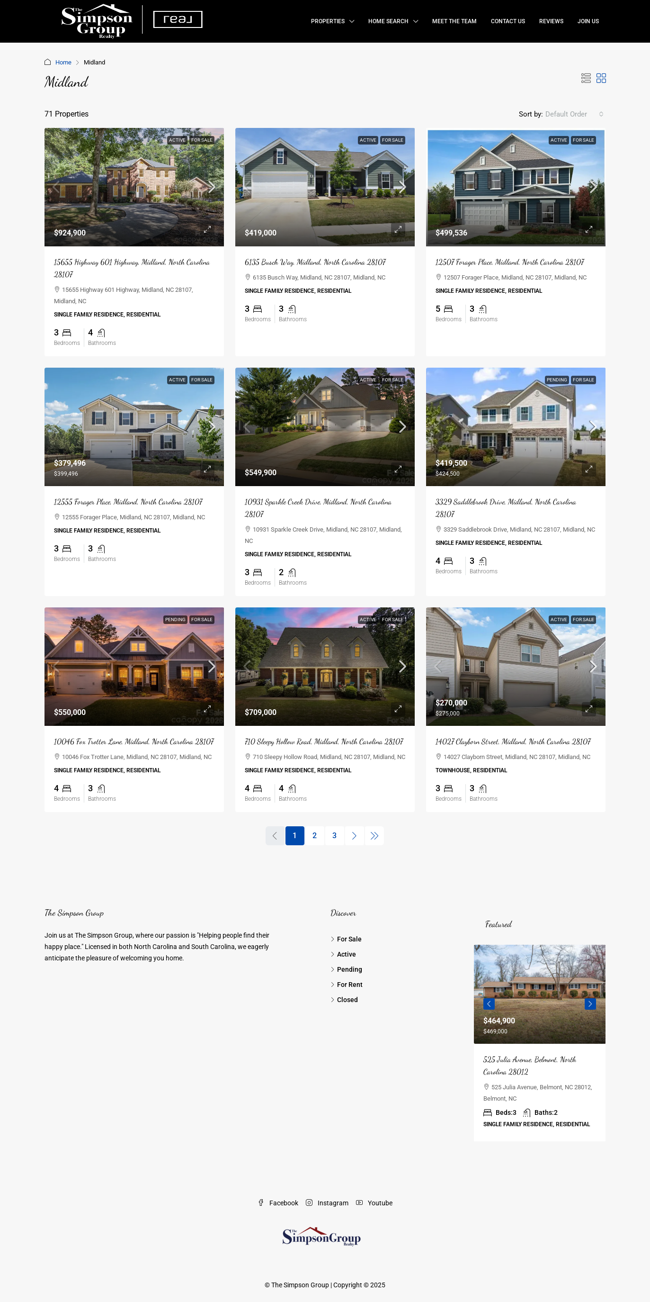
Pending (557, 379)
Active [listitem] (343, 954)
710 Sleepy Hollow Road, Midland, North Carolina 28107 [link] (324, 741)
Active (177, 140)
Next (590, 1004)
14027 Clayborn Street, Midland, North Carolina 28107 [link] (513, 741)
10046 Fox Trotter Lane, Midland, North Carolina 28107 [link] (134, 741)
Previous (489, 1004)
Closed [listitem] (344, 1000)
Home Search (388, 21)
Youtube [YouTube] (374, 1203)
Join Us (588, 21)
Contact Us (508, 21)
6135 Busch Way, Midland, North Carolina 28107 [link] (315, 261)
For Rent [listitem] (346, 984)
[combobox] (574, 114)
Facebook (278, 1203)
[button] (586, 78)
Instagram (327, 1203)
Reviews (551, 21)
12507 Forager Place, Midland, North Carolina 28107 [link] (510, 261)
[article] (540, 1043)
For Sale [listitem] (346, 939)
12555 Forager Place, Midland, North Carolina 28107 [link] (128, 501)
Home (63, 62)
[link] (134, 187)
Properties (328, 21)
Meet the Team (454, 21)
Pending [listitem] (346, 969)
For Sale (202, 140)
